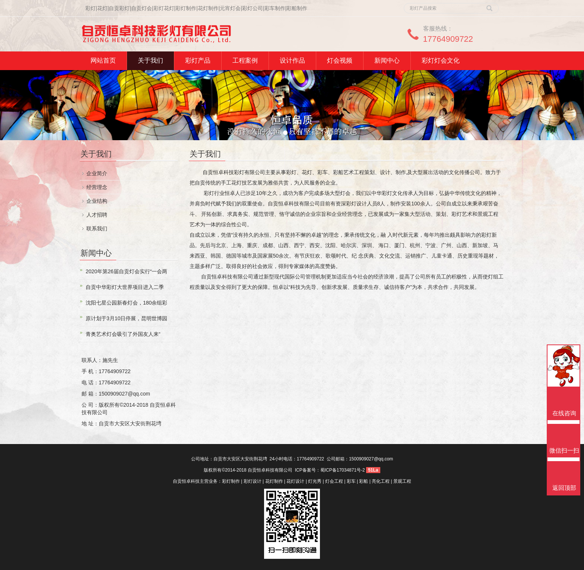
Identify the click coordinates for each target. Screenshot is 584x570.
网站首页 (103, 60)
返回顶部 (564, 488)
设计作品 (292, 60)
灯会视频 (339, 60)
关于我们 (150, 60)
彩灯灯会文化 (441, 60)
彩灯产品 (197, 60)
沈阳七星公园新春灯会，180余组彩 (126, 303)
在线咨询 (564, 413)
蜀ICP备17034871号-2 (342, 470)
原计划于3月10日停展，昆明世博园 (126, 318)
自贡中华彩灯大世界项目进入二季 (125, 287)
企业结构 (96, 201)
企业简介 (96, 173)
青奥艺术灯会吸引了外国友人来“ (123, 334)
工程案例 (245, 60)
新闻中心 (387, 60)
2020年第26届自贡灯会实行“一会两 (126, 271)
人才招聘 (96, 215)
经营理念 (96, 187)
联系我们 (96, 229)
